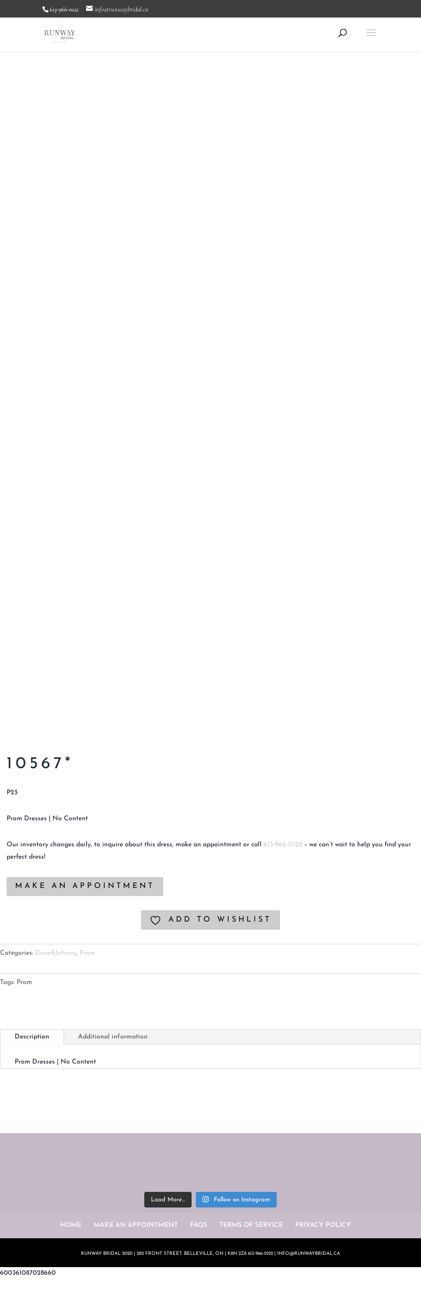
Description (32, 1036)
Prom (87, 953)
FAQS (198, 1225)
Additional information (113, 1036)
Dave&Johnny (55, 953)
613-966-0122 (282, 844)
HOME (70, 1225)
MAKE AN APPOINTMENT (85, 886)
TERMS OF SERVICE (251, 1225)
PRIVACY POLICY (323, 1225)
